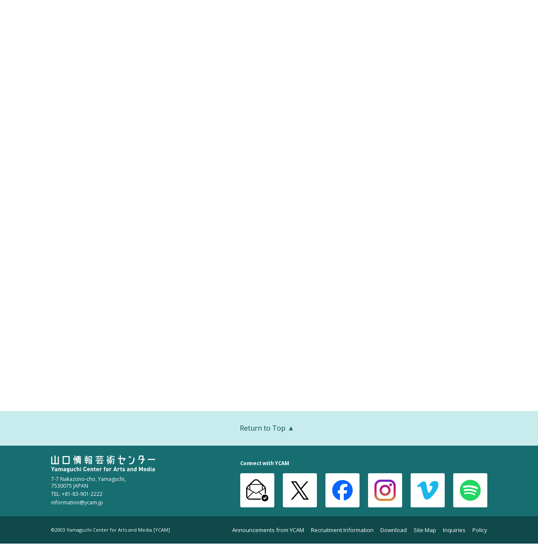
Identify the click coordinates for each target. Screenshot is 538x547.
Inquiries (454, 530)
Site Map (425, 530)
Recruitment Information (342, 530)
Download (393, 530)
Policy (479, 530)
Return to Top (269, 429)
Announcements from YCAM (268, 530)
